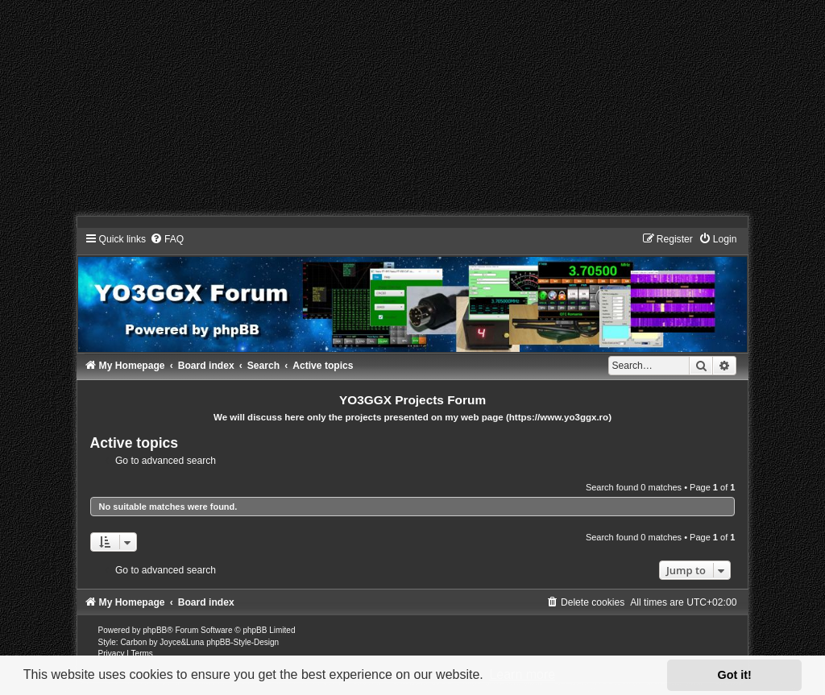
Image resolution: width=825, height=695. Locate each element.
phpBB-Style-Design (242, 642)
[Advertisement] (412, 112)
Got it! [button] (735, 674)
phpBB (155, 630)
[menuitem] (167, 239)
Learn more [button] (522, 674)
